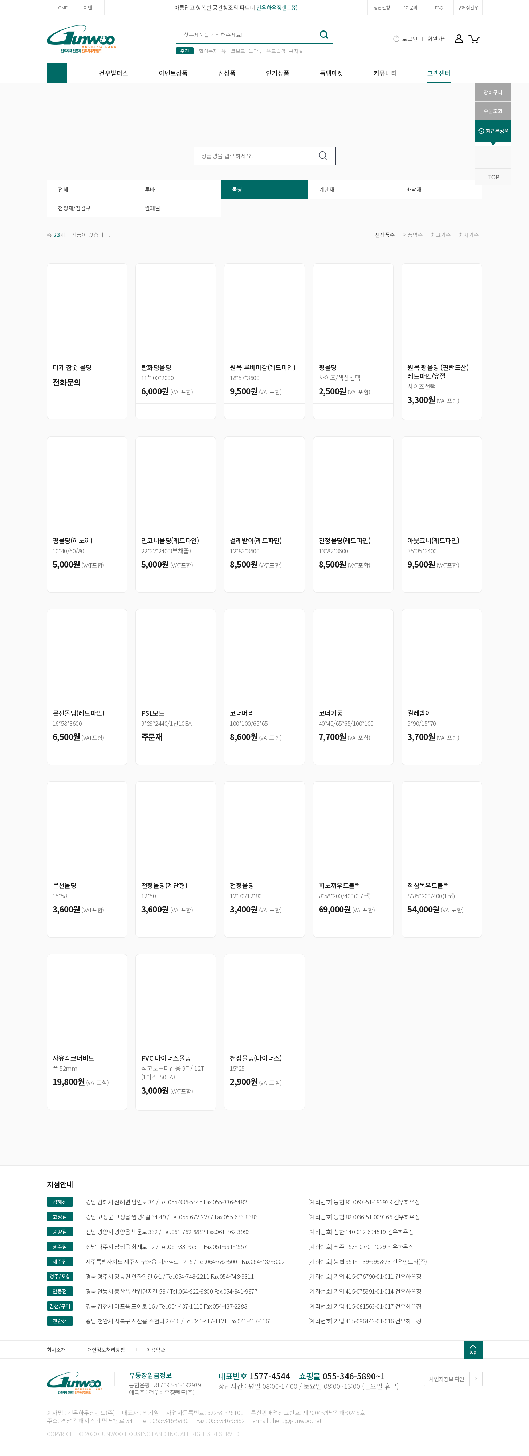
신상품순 (385, 235)
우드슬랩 (275, 50)
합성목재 (208, 50)
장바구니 (475, 38)
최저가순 (469, 235)
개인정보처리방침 (106, 1349)
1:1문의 (411, 7)
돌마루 (256, 50)
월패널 (152, 208)
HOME (61, 7)
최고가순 (441, 235)
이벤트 (90, 7)
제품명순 (413, 235)
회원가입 (437, 38)
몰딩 (237, 189)
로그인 (410, 38)
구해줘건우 (467, 7)
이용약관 (155, 1349)
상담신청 (382, 7)
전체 (63, 189)
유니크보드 (233, 50)
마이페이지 (459, 38)
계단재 (326, 189)
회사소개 (56, 1349)
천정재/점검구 (74, 208)
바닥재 (414, 189)
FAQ (439, 7)
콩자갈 (296, 50)
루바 (150, 189)
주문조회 (493, 110)
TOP (493, 176)
